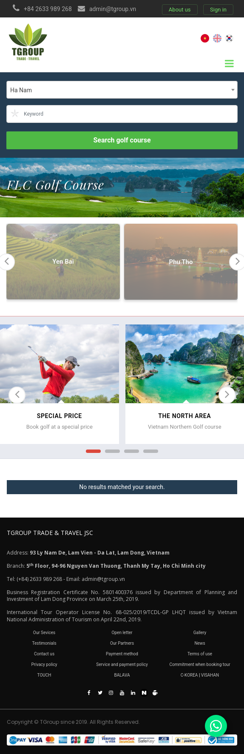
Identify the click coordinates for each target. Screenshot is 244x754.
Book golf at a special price (59, 427)
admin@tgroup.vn (112, 9)
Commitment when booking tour (199, 664)
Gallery (200, 632)
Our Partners (122, 643)
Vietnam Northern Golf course (184, 427)
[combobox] (122, 90)
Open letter (122, 632)
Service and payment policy (122, 664)
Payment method (122, 654)
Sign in (218, 9)
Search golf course (121, 140)
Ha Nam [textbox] (21, 90)
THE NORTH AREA (184, 416)
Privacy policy (44, 664)
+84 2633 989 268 (48, 9)
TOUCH (44, 675)
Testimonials (44, 643)
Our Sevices (44, 632)
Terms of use (199, 654)
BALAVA (122, 675)
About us (180, 9)
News (199, 643)
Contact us (44, 654)
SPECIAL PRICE (59, 416)
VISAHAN (210, 675)
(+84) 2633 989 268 (39, 579)
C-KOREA (189, 675)
